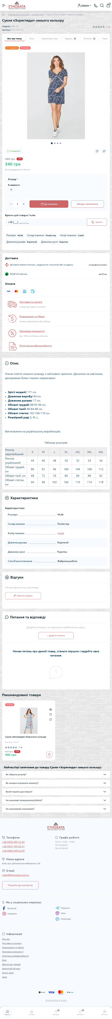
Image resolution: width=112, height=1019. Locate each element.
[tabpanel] (56, 95)
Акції (4, 977)
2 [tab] (54, 143)
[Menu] (4, 5)
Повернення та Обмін (32, 316)
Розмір (13, 179)
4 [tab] (60, 143)
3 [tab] (57, 143)
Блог (4, 960)
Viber (60, 913)
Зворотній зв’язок (11, 968)
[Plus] (24, 204)
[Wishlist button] (97, 151)
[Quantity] (17, 204)
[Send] (97, 222)
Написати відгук (23, 595)
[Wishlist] (50, 714)
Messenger (63, 919)
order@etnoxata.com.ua (15, 875)
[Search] (102, 5)
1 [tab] (52, 143)
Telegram (62, 908)
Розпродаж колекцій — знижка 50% (26, 14)
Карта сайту (8, 973)
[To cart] (49, 755)
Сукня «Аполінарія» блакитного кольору (25, 737)
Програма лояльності (32, 331)
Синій (60, 533)
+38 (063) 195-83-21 (13, 846)
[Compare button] (104, 151)
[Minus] (11, 204)
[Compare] (50, 719)
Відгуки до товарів (11, 964)
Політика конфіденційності (35, 345)
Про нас (6, 939)
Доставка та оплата (30, 302)
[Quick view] (50, 709)
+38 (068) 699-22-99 (13, 850)
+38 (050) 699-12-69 (13, 842)
